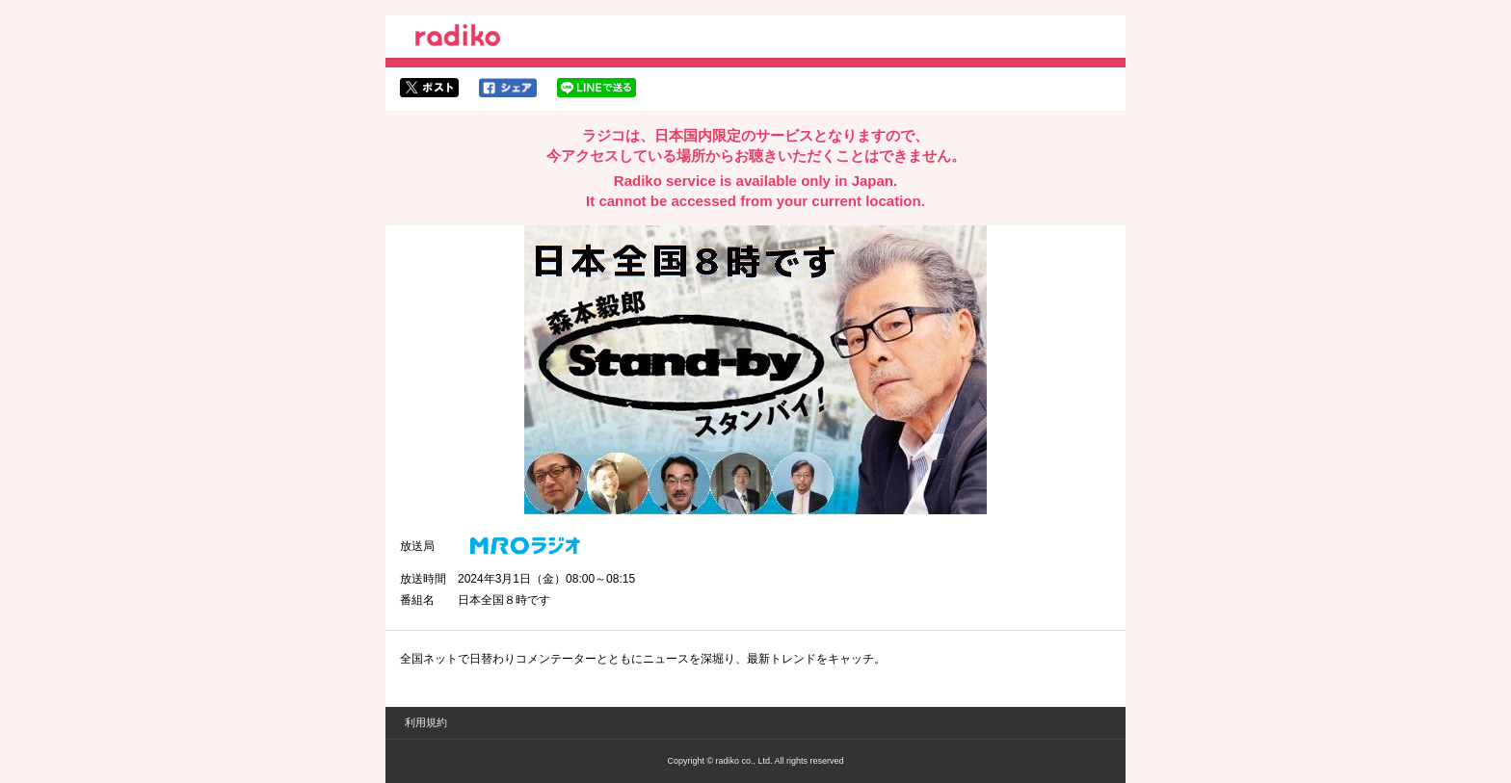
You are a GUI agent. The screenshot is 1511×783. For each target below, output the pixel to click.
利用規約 (426, 722)
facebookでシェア (508, 87)
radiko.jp (458, 38)
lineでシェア (596, 87)
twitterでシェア (429, 87)
